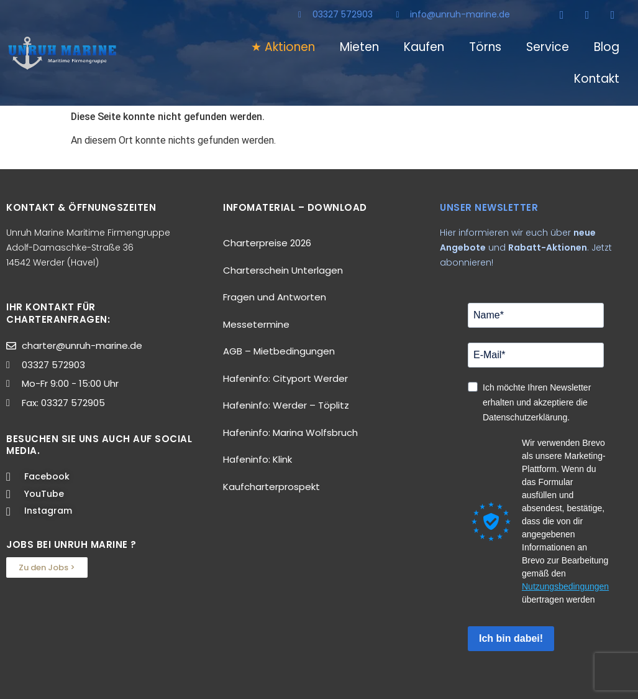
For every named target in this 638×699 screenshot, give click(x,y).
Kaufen (424, 47)
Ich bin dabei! (511, 638)
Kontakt (596, 78)
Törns (485, 47)
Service (547, 47)
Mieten (359, 47)
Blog (606, 47)
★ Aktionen (283, 47)
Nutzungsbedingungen (565, 586)
